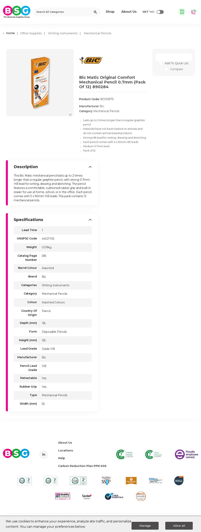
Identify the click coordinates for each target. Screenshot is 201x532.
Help (61, 458)
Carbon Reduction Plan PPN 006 (82, 466)
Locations (65, 450)
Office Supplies (31, 33)
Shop (110, 12)
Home (9, 33)
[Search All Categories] (66, 11)
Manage (145, 525)
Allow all (179, 525)
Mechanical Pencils (97, 33)
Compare (173, 69)
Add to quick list (176, 63)
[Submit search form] (95, 12)
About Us (65, 442)
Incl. (149, 12)
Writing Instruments (63, 33)
